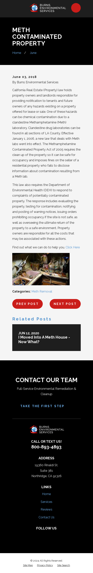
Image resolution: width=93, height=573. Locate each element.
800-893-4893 (46, 447)
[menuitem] (28, 565)
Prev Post (27, 304)
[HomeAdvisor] (51, 535)
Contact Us (46, 517)
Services (46, 502)
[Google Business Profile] (59, 535)
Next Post (65, 304)
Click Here (73, 247)
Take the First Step (46, 406)
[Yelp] (42, 535)
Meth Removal (41, 291)
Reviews (46, 509)
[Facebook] (34, 535)
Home (46, 494)
